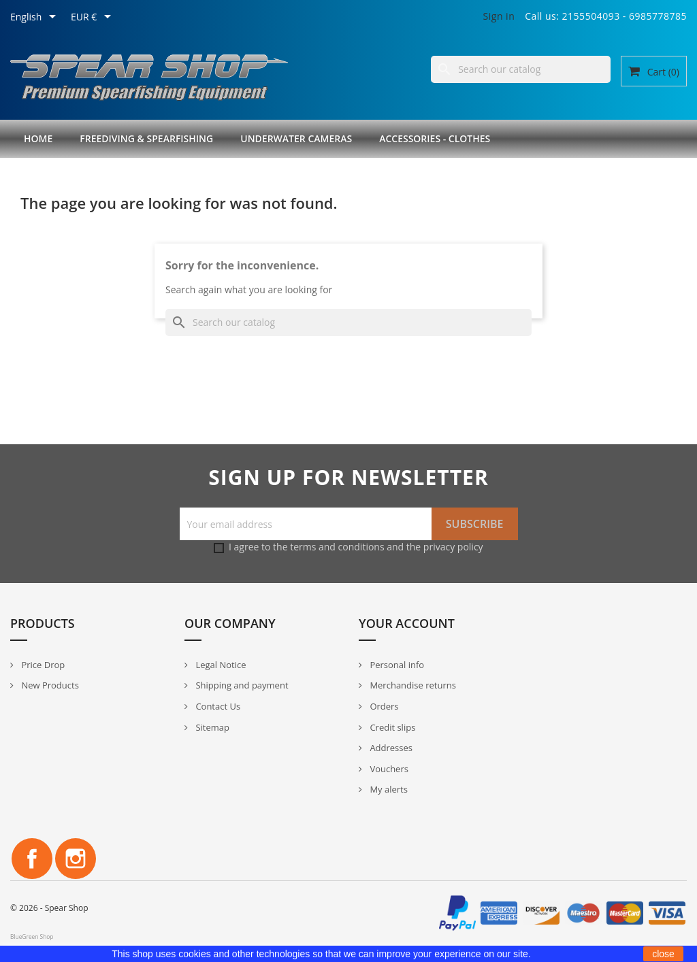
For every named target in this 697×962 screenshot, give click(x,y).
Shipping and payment (241, 685)
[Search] (521, 69)
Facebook (32, 858)
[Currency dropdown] (93, 18)
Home (38, 138)
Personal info (396, 665)
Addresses (390, 748)
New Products (49, 685)
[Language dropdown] (35, 18)
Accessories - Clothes (434, 138)
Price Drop (42, 665)
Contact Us (216, 706)
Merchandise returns (412, 685)
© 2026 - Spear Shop (49, 908)
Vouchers (388, 769)
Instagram (75, 858)
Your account (407, 623)
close (663, 953)
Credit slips (391, 727)
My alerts (388, 789)
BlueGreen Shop (31, 936)
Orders (383, 706)
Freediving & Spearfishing (146, 138)
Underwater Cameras (296, 138)
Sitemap (211, 727)
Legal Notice (219, 665)
